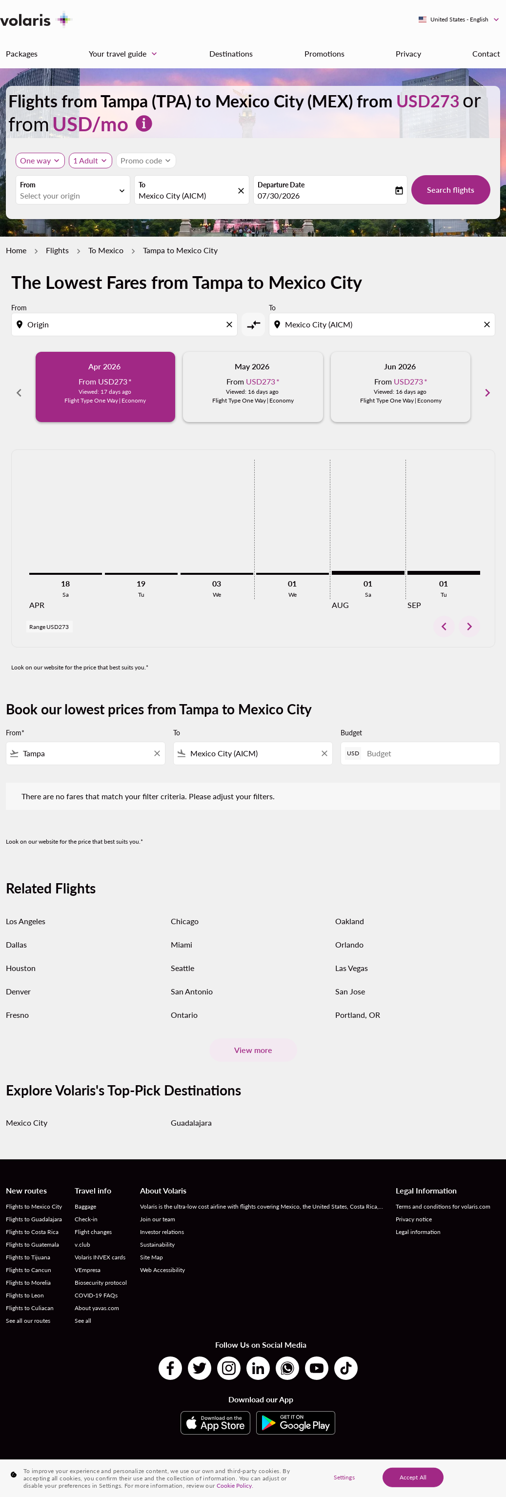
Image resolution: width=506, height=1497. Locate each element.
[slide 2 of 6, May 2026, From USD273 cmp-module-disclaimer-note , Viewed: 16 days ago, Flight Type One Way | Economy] (253, 387)
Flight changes (93, 1221)
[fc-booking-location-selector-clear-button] (242, 190)
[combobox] (68, 196)
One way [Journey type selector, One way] (35, 160)
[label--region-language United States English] (459, 19)
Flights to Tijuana (28, 1246)
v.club (82, 1233)
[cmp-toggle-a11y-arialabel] (253, 324)
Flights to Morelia (28, 1271)
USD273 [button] (428, 101)
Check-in (86, 1208)
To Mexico (105, 250)
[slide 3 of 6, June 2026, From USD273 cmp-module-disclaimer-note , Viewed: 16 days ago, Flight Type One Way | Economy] (401, 387)
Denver (18, 980)
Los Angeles (25, 909)
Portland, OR (357, 1003)
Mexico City (26, 1111)
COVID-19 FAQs (96, 1284)
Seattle (182, 956)
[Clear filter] (156, 742)
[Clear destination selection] (488, 324)
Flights (57, 250)
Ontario (184, 1003)
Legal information (418, 1221)
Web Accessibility (162, 1259)
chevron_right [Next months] (487, 387)
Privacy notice (414, 1208)
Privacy (408, 53)
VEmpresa (88, 1259)
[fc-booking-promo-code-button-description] (141, 160)
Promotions (324, 53)
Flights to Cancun (28, 1259)
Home (16, 250)
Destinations (231, 53)
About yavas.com (97, 1297)
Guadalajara (191, 1111)
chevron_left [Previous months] (19, 387)
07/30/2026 (279, 195)
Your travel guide (125, 53)
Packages (22, 53)
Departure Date (281, 185)
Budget (351, 722)
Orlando (349, 933)
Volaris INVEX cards (100, 1246)
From (28, 185)
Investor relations (162, 1221)
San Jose (350, 980)
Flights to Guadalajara (34, 1208)
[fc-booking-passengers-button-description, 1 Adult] (85, 160)
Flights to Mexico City (34, 1195)
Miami (181, 933)
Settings (344, 1476)
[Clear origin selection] (230, 324)
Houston (21, 956)
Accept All (413, 1476)
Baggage (85, 1195)
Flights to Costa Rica (32, 1221)
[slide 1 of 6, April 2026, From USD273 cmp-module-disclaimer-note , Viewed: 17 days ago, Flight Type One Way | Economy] (106, 387)
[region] (253, 1478)
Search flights (450, 189)
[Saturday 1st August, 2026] (368, 562)
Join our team (157, 1208)
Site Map (151, 1246)
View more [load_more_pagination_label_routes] (253, 1039)
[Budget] (428, 742)
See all (83, 1310)
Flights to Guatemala (32, 1233)
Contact (486, 53)
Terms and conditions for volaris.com (443, 1195)
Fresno (17, 1003)
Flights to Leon (25, 1284)
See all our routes (28, 1310)
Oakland (349, 909)
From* (15, 722)
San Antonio (192, 980)
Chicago (185, 909)
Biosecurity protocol (101, 1271)
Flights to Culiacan (30, 1297)
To (142, 185)
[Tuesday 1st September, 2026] (443, 562)
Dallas (16, 933)
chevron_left (444, 616)
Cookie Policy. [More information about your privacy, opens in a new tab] (235, 1485)
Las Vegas (351, 956)
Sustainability (157, 1233)
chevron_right (469, 616)
